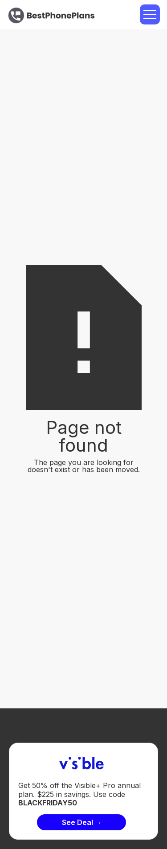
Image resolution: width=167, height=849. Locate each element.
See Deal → (82, 822)
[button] (150, 14)
